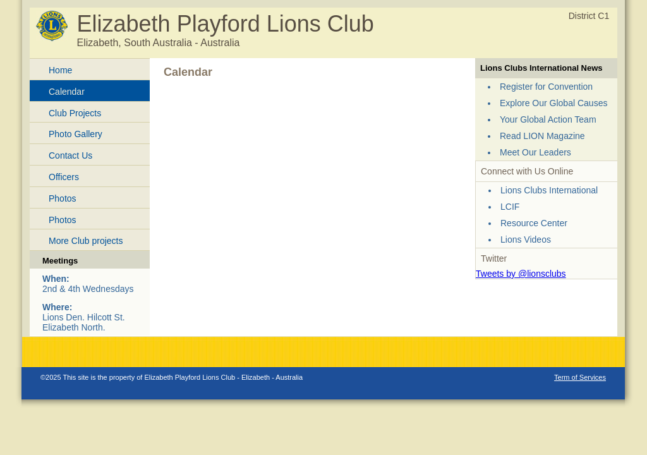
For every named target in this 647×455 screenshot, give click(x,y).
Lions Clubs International (549, 190)
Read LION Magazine (542, 136)
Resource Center (533, 223)
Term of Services (580, 377)
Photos (62, 198)
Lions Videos (525, 239)
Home (60, 70)
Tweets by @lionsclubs (521, 274)
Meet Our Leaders (535, 152)
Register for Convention (546, 87)
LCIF (509, 207)
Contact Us (70, 155)
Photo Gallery (75, 134)
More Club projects (86, 241)
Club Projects (75, 113)
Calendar (67, 92)
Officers (64, 177)
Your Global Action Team (548, 119)
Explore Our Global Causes (553, 103)
